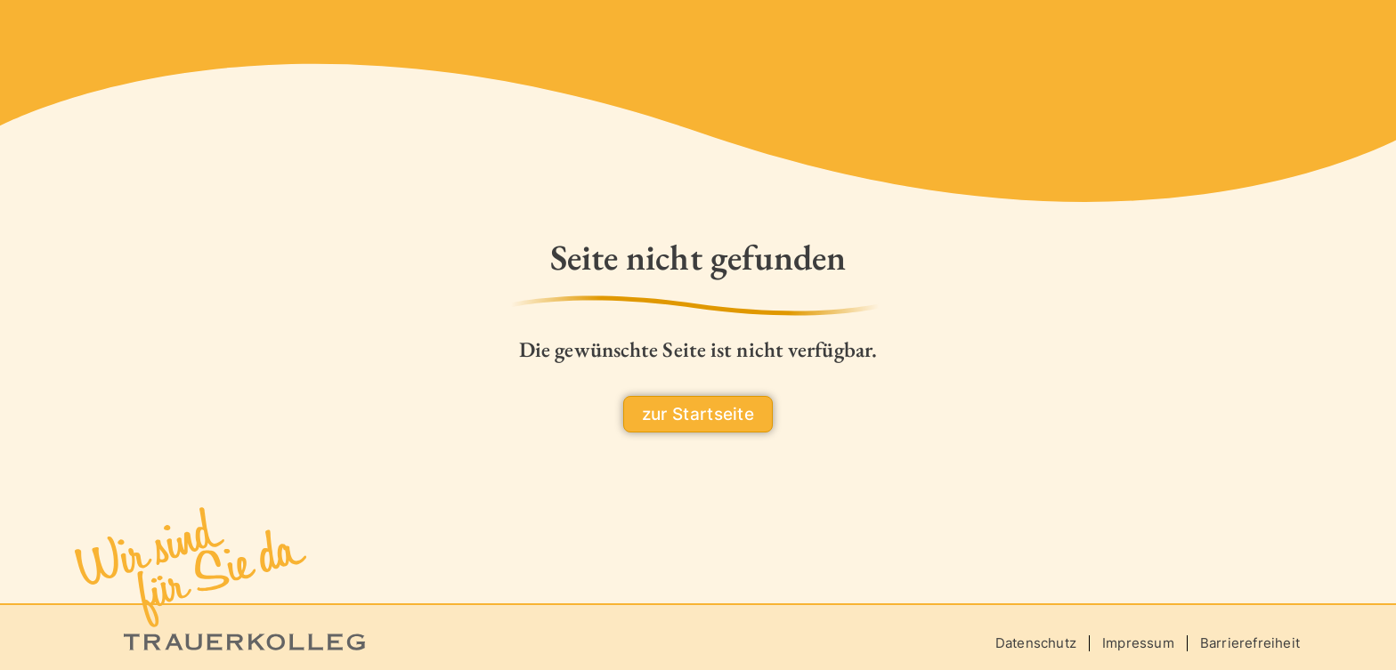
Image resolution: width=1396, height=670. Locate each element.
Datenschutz (1035, 642)
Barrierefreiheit (1250, 642)
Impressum (1138, 642)
